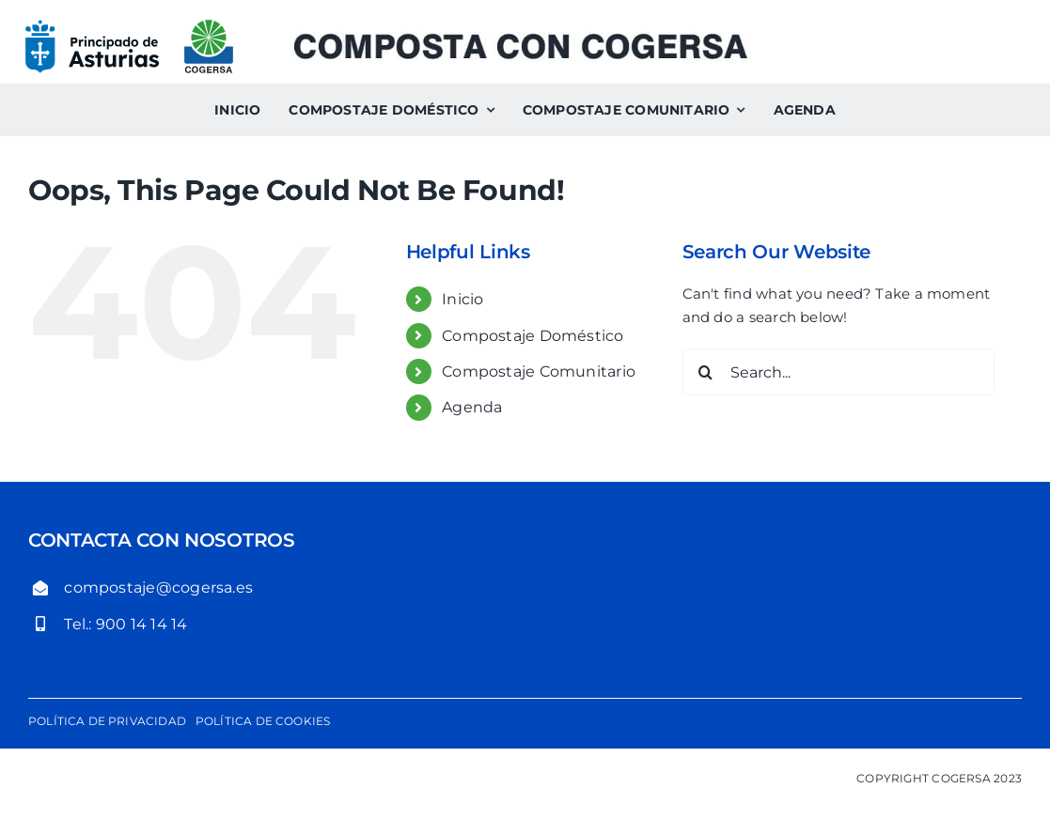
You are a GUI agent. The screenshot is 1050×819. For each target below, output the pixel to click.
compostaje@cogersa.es (158, 587)
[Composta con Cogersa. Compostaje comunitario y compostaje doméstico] (519, 39)
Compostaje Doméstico (533, 336)
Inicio (462, 299)
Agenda (472, 407)
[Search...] (838, 371)
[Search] (705, 371)
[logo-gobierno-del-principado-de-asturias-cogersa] (129, 26)
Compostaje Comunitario (538, 371)
